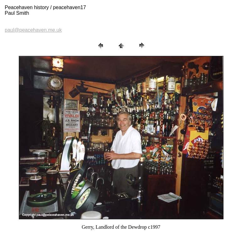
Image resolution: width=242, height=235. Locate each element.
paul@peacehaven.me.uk (33, 30)
